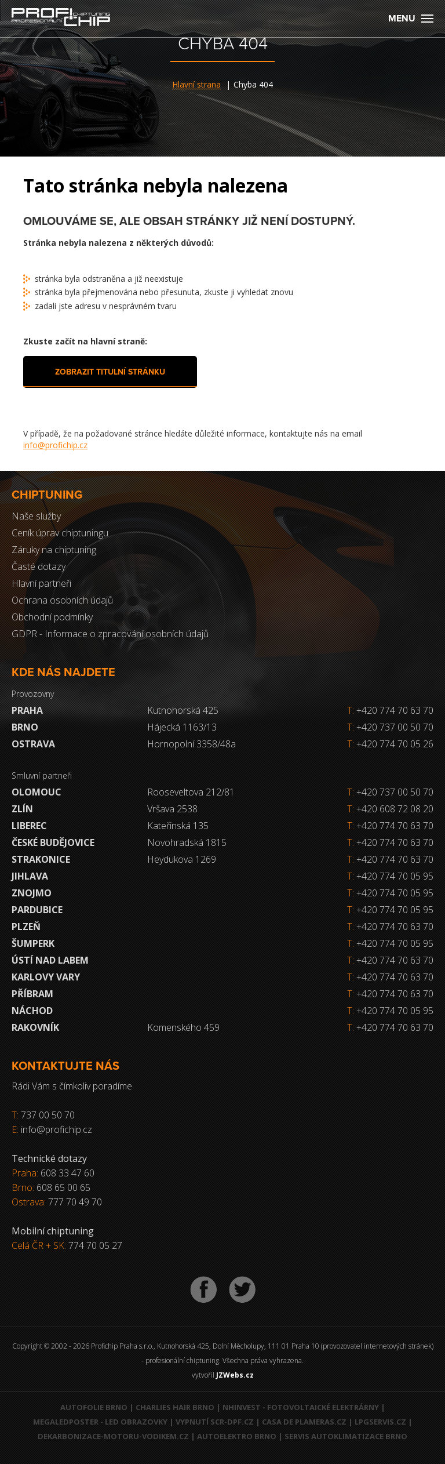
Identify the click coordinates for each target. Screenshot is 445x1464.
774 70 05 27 (95, 1245)
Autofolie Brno (93, 1407)
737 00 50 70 (48, 1115)
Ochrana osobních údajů (62, 600)
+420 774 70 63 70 (390, 710)
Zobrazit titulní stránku (110, 372)
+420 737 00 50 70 (390, 727)
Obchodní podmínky (52, 617)
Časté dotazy (38, 566)
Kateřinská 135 (178, 825)
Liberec (29, 825)
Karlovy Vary (46, 977)
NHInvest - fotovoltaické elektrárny (300, 1407)
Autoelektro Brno (236, 1436)
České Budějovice (53, 842)
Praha (27, 710)
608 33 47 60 (67, 1173)
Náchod (32, 1010)
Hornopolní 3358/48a (191, 744)
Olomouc (36, 792)
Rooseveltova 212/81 (191, 792)
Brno (25, 727)
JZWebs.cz (235, 1375)
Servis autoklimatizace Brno (345, 1436)
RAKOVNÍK (35, 1027)
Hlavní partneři (41, 583)
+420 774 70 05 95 (394, 876)
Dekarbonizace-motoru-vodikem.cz (113, 1436)
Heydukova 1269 (181, 859)
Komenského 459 (183, 1027)
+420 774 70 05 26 (390, 744)
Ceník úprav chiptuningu (60, 532)
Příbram (32, 993)
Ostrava (33, 744)
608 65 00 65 (63, 1187)
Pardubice (37, 909)
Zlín (22, 808)
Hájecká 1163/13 (182, 727)
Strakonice (41, 859)
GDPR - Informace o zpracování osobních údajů (110, 633)
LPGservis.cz (380, 1421)
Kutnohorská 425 (182, 710)
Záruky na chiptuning (54, 549)
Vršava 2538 (172, 808)
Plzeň (26, 926)
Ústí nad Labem (50, 960)
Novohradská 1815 (187, 842)
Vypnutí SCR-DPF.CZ (215, 1421)
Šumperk (33, 943)
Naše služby (36, 516)
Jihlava (30, 876)
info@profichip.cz (55, 445)
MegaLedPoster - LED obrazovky (100, 1421)
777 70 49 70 (75, 1202)
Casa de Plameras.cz (304, 1421)
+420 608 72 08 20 (394, 808)
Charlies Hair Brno (175, 1407)
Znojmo (32, 893)
